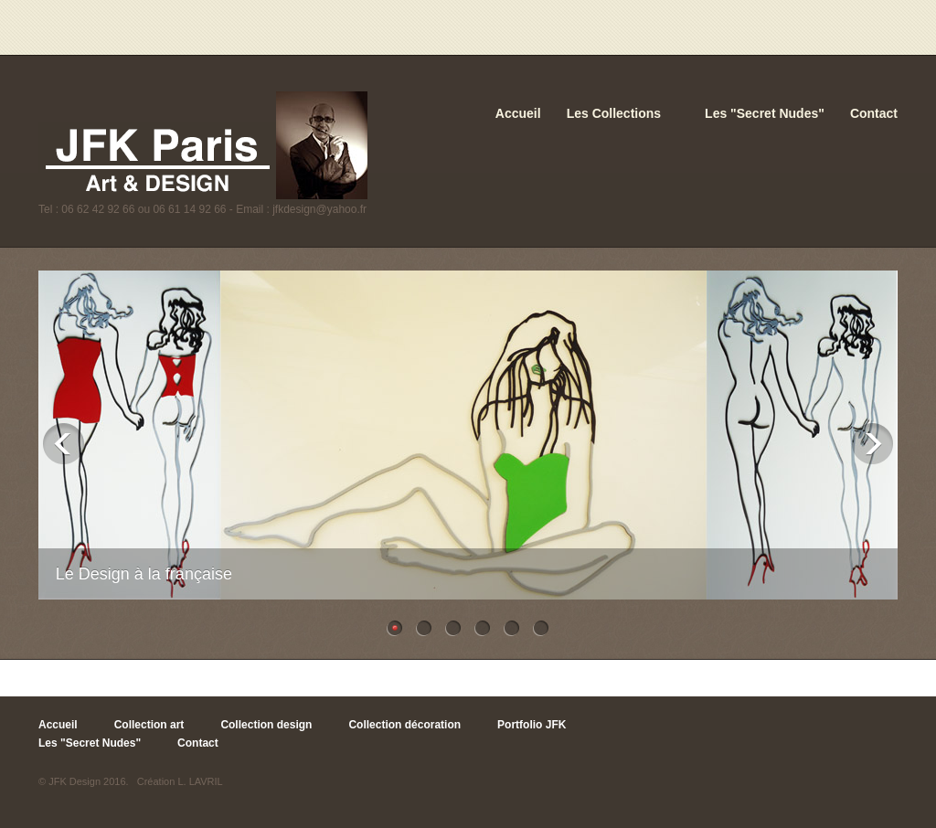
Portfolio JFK (531, 724)
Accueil (518, 113)
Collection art (149, 724)
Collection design (266, 724)
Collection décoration (404, 724)
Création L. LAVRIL (180, 781)
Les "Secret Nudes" (764, 113)
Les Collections (614, 113)
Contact (874, 113)
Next (872, 443)
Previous (63, 443)
